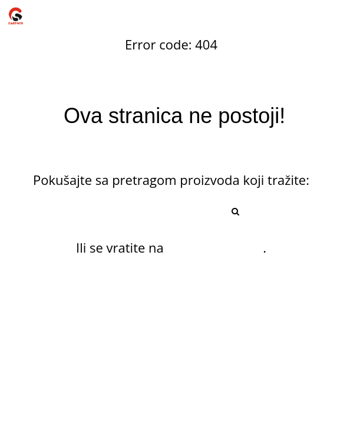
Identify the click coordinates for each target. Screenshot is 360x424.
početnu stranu (215, 247)
